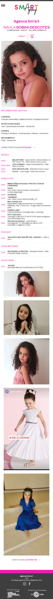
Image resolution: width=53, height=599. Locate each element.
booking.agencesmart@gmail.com (26, 580)
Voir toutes (26, 560)
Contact (21, 36)
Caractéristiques (18, 147)
